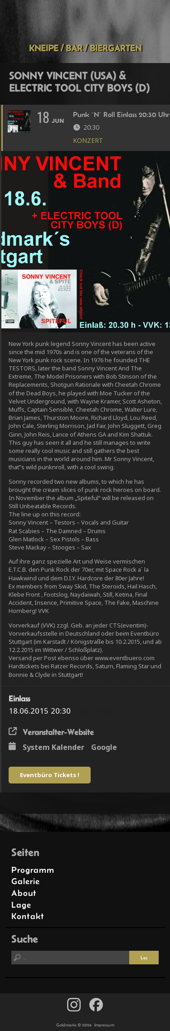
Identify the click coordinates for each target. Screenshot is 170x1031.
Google (104, 747)
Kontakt (27, 916)
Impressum (104, 1024)
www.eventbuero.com (125, 658)
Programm (32, 870)
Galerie (25, 881)
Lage (21, 904)
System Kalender (53, 747)
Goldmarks (83, 21)
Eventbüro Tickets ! (49, 775)
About (24, 893)
